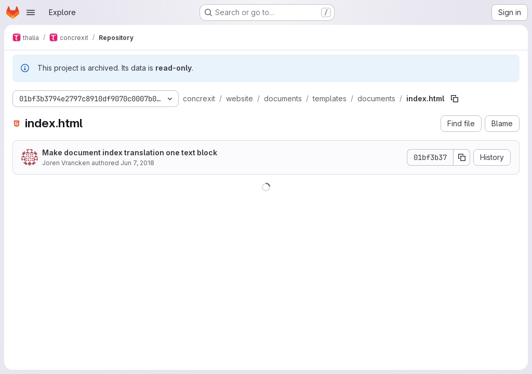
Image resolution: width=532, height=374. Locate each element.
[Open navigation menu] (30, 12)
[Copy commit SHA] (462, 157)
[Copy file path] (454, 98)
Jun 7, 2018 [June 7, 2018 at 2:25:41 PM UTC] (137, 163)
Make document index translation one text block (129, 152)
